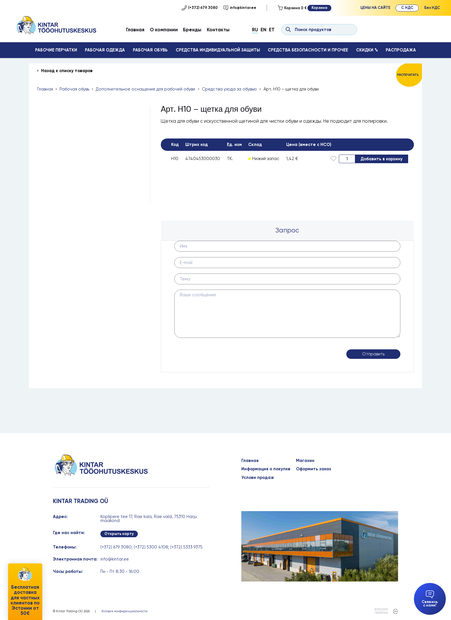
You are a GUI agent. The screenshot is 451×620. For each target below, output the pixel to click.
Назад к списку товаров (67, 71)
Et (272, 29)
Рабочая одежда (105, 50)
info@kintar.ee (239, 7)
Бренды (192, 29)
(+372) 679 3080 (199, 7)
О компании (164, 29)
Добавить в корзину (381, 158)
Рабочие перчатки (56, 50)
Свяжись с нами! (430, 599)
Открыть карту (119, 534)
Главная (135, 29)
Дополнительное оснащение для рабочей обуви (145, 89)
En (263, 29)
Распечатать (408, 75)
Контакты (218, 29)
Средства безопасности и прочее (308, 50)
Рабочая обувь (150, 50)
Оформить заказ (313, 469)
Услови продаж (257, 477)
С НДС (407, 7)
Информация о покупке (266, 469)
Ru (255, 29)
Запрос (287, 230)
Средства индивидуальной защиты (218, 50)
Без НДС (432, 7)
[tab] (287, 230)
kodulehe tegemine (381, 611)
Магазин (305, 461)
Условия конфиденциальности (124, 611)
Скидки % (367, 50)
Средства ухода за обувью (229, 89)
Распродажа (401, 50)
